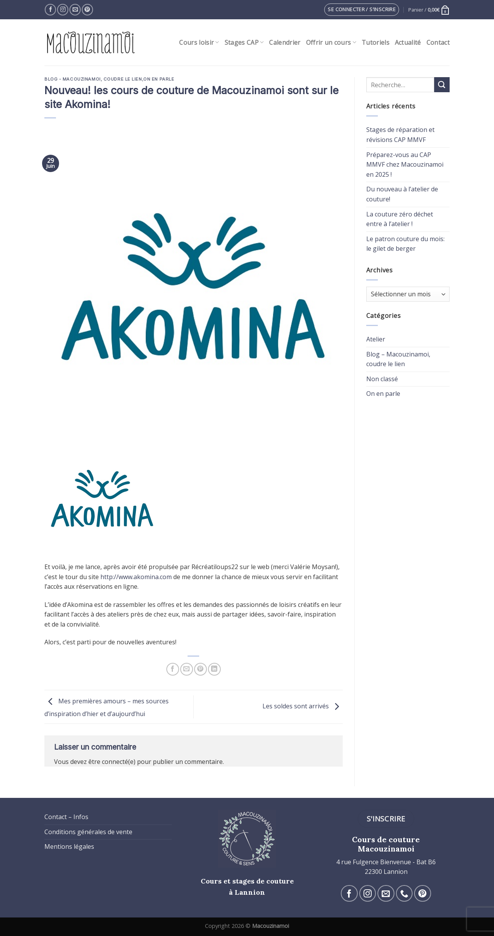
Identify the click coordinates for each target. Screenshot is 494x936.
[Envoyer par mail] (186, 669)
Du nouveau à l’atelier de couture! (402, 194)
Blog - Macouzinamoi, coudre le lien (93, 79)
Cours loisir (199, 42)
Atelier (375, 339)
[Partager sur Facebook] (172, 669)
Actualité (408, 42)
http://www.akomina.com (136, 577)
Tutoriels (375, 42)
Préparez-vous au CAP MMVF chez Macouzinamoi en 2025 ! (404, 164)
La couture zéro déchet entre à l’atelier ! (399, 219)
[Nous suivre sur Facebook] (50, 9)
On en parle (158, 79)
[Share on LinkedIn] (214, 669)
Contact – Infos (66, 817)
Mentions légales (69, 846)
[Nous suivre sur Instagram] (62, 9)
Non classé (382, 379)
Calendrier (284, 42)
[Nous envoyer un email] (75, 9)
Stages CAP (244, 42)
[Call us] (404, 893)
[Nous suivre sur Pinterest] (87, 9)
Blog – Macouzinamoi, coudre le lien (398, 359)
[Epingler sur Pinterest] (200, 669)
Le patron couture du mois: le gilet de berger (405, 244)
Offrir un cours (331, 42)
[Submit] (442, 84)
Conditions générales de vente (88, 832)
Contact (438, 42)
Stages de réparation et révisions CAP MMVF (400, 134)
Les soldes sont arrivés (302, 706)
